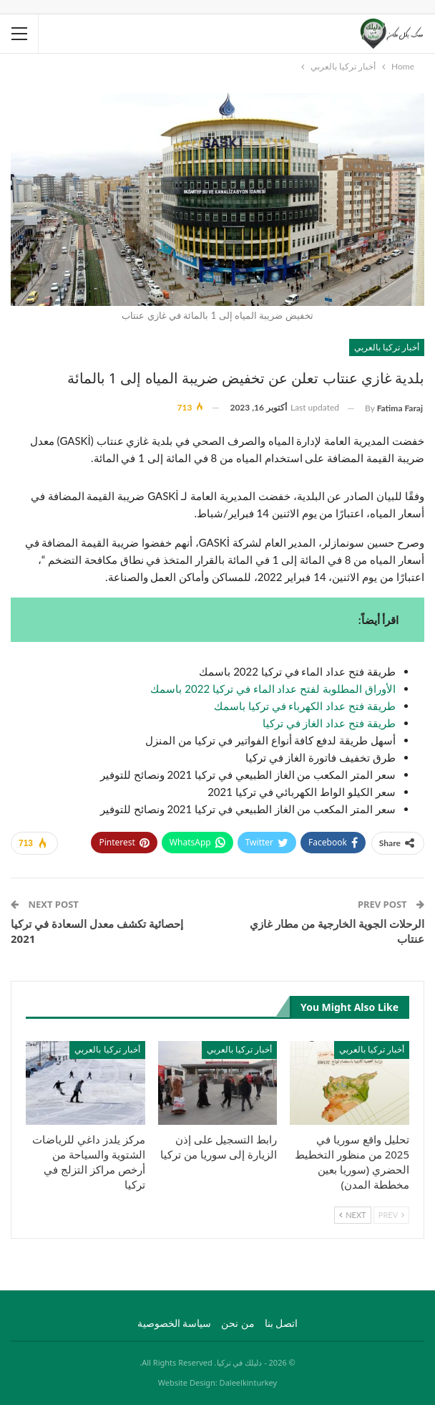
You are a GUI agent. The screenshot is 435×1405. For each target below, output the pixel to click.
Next (352, 1214)
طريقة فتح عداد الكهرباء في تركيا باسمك (305, 705)
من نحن (238, 1323)
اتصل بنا (281, 1323)
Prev (391, 1214)
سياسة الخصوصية (174, 1323)
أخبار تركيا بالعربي (386, 347)
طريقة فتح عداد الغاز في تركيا (329, 722)
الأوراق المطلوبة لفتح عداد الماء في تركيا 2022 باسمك (273, 688)
